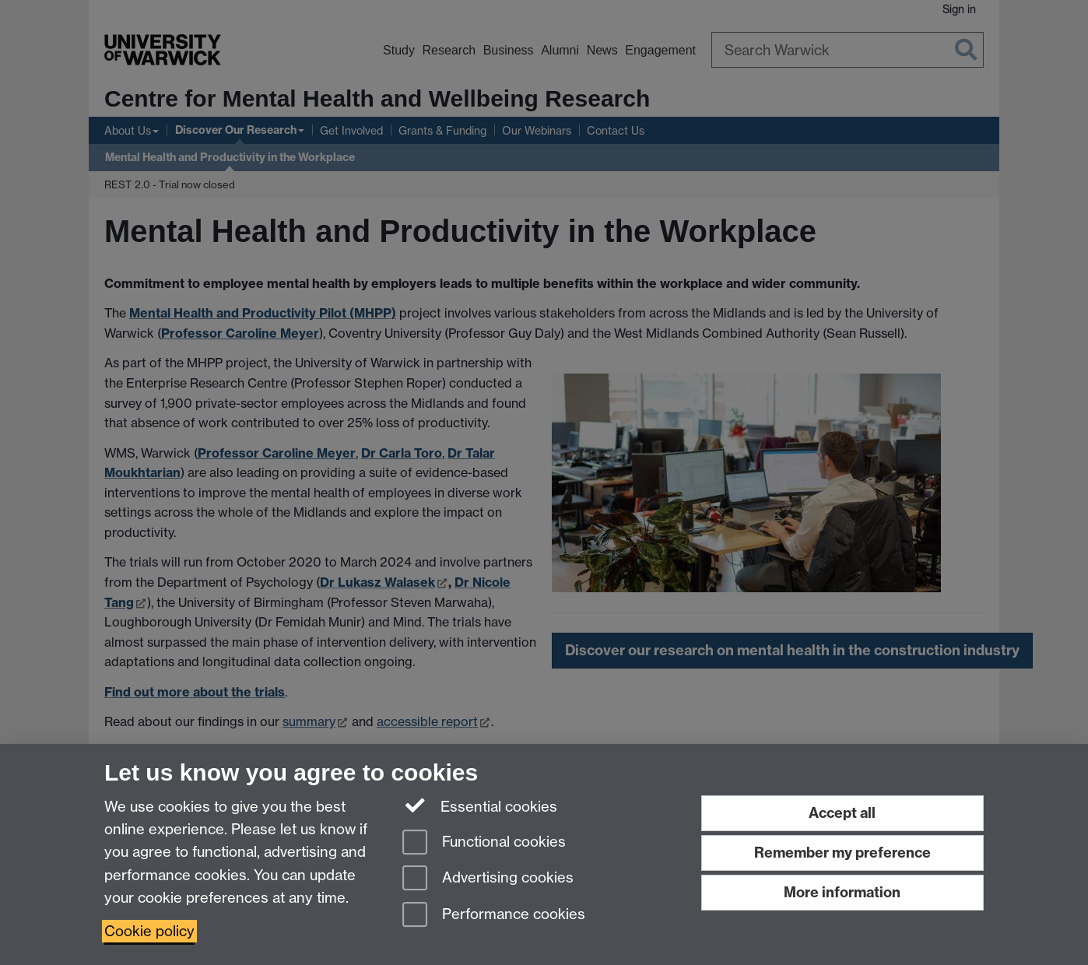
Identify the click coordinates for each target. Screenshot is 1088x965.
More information (842, 892)
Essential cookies (479, 805)
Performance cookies (493, 915)
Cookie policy (149, 931)
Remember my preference (842, 852)
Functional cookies (484, 843)
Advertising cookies (488, 879)
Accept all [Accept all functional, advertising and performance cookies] (842, 813)
